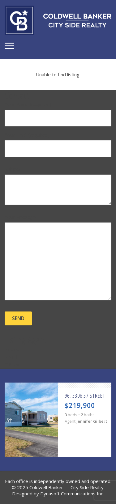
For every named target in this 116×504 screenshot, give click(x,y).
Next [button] (107, 420)
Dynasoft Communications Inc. (72, 493)
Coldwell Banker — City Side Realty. (67, 487)
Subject (58, 186)
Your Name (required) (58, 114)
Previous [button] (9, 420)
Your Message (58, 258)
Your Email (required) (58, 145)
